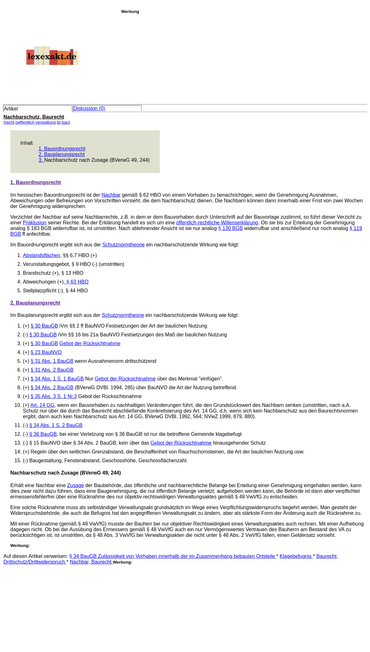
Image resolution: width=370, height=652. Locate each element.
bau (65, 122)
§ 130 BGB (230, 228)
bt (58, 122)
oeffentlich (25, 122)
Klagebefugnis (296, 556)
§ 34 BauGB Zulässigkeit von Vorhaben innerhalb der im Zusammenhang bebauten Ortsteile (172, 556)
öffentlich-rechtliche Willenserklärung (217, 222)
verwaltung (46, 122)
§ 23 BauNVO (46, 352)
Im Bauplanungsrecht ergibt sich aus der (56, 315)
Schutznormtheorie (123, 244)
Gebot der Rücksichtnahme (90, 343)
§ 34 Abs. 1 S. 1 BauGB (57, 378)
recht (9, 122)
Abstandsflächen (41, 255)
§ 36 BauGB (43, 434)
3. (41, 160)
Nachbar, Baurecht (91, 562)
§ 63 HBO (77, 281)
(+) (27, 361)
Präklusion (35, 222)
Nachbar (111, 195)
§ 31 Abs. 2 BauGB (52, 370)
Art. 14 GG (42, 405)
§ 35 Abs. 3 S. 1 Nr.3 (54, 396)
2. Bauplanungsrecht (62, 154)
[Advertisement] (244, 58)
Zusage (75, 485)
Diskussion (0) (89, 108)
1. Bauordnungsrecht (62, 148)
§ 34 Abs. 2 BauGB (52, 387)
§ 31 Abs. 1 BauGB (52, 361)
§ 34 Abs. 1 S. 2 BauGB (55, 425)
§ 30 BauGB (44, 326)
